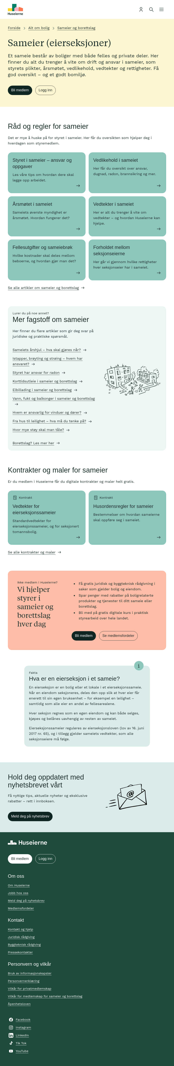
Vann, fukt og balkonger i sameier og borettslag (54, 398)
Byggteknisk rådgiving (24, 944)
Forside (14, 28)
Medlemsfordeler (21, 908)
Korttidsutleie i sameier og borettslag (45, 381)
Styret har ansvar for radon (36, 372)
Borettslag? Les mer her (33, 443)
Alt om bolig (38, 28)
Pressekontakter (20, 952)
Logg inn (45, 90)
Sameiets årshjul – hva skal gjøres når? (47, 350)
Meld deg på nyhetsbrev (30, 816)
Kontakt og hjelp (20, 929)
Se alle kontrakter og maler (32, 552)
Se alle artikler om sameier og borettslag (43, 288)
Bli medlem (20, 90)
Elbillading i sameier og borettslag (42, 390)
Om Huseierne (19, 885)
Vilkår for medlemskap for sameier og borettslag (45, 996)
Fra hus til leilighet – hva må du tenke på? (49, 421)
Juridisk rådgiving (21, 937)
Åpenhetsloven (19, 1004)
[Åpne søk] (151, 9)
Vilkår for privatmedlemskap (29, 988)
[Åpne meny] (161, 9)
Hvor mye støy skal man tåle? (38, 430)
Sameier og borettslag (76, 28)
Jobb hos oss (18, 893)
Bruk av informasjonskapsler (30, 973)
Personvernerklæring (23, 981)
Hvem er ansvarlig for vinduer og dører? (47, 412)
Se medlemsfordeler (118, 636)
